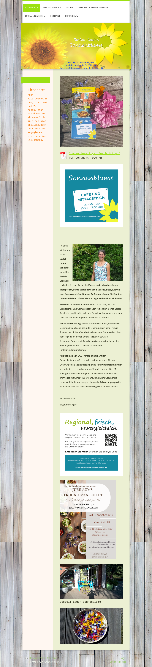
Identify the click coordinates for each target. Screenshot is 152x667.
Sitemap (52, 658)
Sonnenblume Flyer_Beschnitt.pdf (94, 153)
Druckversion (35, 658)
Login (123, 658)
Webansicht (118, 662)
